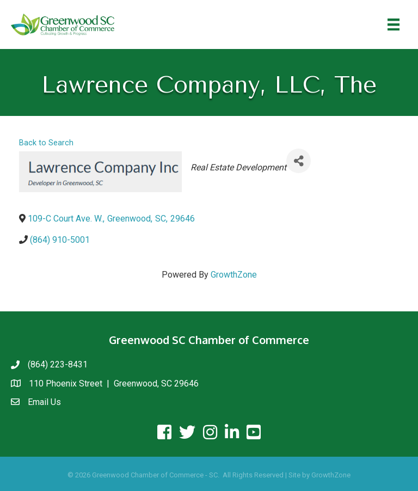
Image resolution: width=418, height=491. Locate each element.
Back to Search (46, 143)
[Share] (298, 161)
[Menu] (393, 24)
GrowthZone (234, 274)
